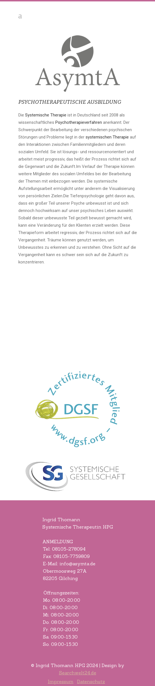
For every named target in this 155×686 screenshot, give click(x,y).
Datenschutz (91, 681)
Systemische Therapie (45, 115)
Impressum (60, 681)
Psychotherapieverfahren (78, 122)
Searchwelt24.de (77, 673)
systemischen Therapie (107, 137)
